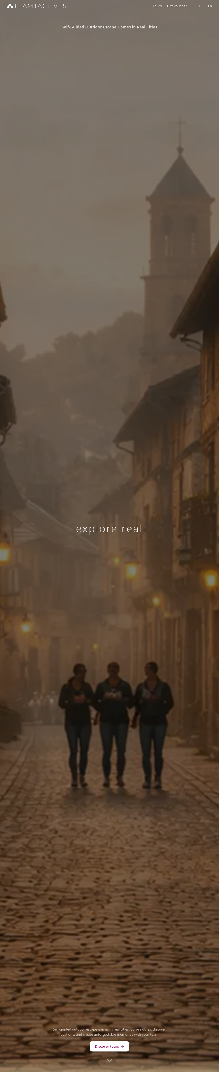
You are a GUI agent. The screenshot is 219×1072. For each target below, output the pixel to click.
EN (210, 6)
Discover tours (109, 1046)
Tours (157, 6)
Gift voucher (177, 6)
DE (201, 6)
